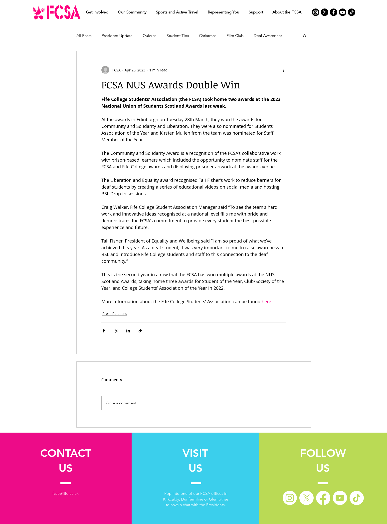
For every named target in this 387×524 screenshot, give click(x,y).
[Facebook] (333, 12)
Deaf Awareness (268, 35)
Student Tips (178, 35)
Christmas (207, 35)
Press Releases (114, 313)
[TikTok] (351, 12)
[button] (97, 12)
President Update (117, 35)
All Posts (84, 35)
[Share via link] (140, 330)
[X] (324, 12)
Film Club (235, 35)
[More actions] (283, 70)
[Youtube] (342, 12)
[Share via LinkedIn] (128, 330)
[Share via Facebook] (103, 330)
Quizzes (150, 35)
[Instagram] (315, 12)
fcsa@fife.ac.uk (65, 493)
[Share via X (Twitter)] (116, 330)
